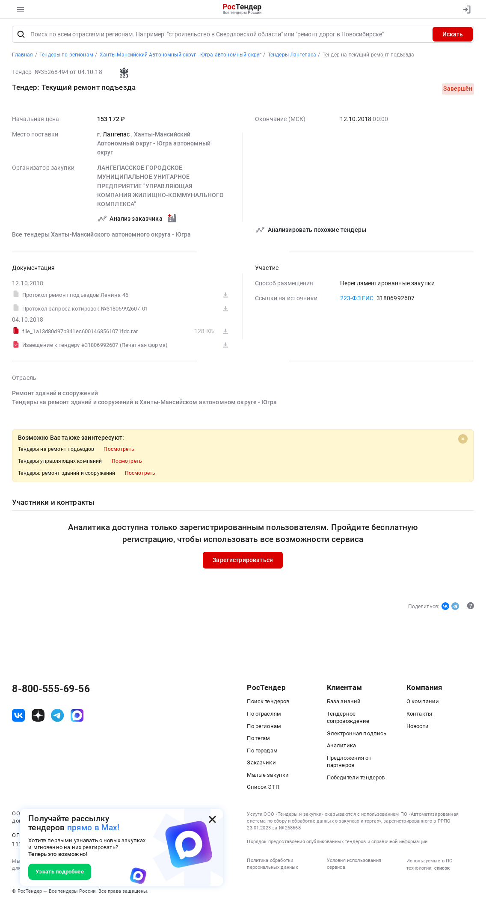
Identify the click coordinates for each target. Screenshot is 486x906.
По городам (262, 752)
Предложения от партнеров (349, 763)
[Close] (463, 440)
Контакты (419, 716)
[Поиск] (21, 36)
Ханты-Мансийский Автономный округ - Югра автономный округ (153, 145)
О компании (422, 703)
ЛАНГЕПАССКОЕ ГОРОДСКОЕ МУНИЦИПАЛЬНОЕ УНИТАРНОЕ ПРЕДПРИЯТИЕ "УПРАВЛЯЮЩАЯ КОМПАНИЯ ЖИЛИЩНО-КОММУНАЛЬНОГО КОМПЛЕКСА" (160, 188)
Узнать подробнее (59, 871)
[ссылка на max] (77, 717)
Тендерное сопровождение (348, 719)
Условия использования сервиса (354, 865)
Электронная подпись (357, 735)
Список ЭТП (263, 789)
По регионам (264, 728)
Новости (417, 728)
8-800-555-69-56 (50, 691)
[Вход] (464, 9)
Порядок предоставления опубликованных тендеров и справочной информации (337, 844)
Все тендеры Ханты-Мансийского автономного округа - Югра (101, 236)
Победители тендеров (356, 779)
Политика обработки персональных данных (272, 865)
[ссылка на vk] (18, 717)
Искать (452, 36)
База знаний (344, 703)
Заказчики (261, 764)
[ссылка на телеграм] (57, 717)
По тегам (258, 740)
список (442, 870)
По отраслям (264, 716)
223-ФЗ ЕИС (357, 300)
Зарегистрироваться (243, 561)
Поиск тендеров (268, 703)
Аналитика (341, 747)
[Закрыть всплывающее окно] (212, 819)
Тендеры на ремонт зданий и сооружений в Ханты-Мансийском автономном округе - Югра (144, 404)
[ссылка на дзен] (38, 717)
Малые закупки (268, 777)
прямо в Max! (93, 827)
